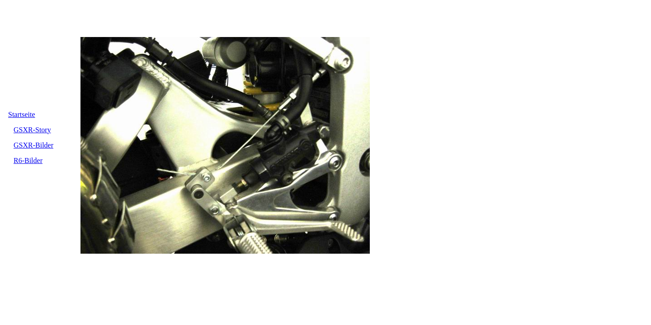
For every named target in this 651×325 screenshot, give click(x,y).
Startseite (21, 114)
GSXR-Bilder (33, 145)
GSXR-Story (32, 130)
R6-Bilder (28, 160)
